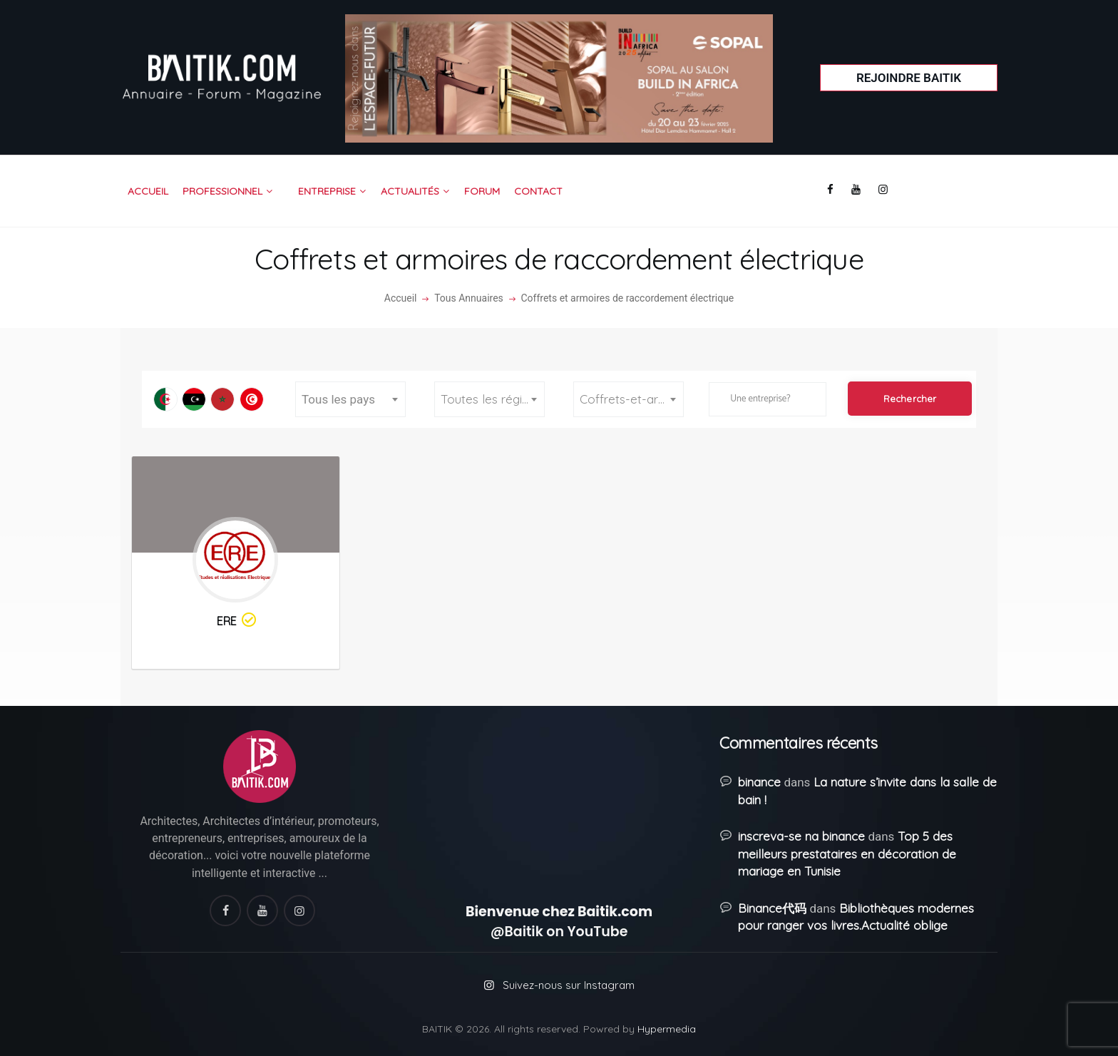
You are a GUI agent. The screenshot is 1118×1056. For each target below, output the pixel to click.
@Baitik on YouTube (559, 931)
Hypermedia (666, 1028)
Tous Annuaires (468, 298)
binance (759, 781)
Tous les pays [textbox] (338, 399)
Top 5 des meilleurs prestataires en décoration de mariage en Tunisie (847, 853)
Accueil (400, 298)
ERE (237, 620)
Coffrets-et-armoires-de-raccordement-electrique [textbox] (631, 398)
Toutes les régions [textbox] (491, 398)
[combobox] (350, 399)
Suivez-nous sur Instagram (569, 985)
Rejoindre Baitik (908, 78)
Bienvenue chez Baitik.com (559, 911)
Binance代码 (772, 908)
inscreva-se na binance (801, 836)
